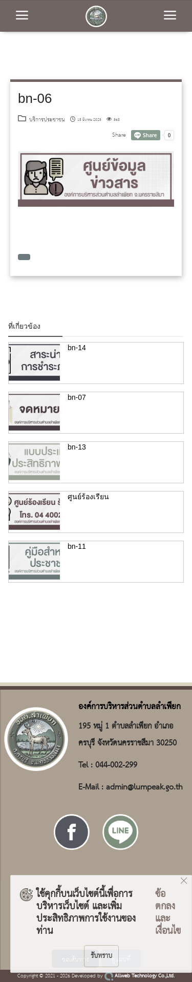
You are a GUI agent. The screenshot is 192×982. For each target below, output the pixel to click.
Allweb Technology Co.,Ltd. (139, 976)
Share (119, 135)
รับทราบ (101, 956)
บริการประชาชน (41, 119)
